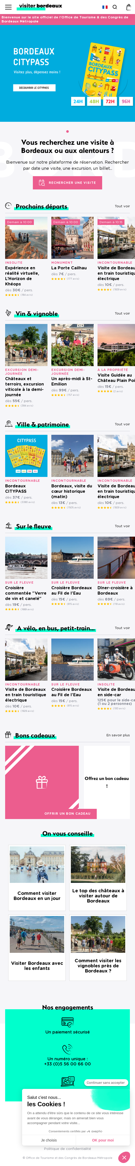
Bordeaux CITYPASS (15, 489)
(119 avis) (119, 604)
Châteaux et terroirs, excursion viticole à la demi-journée (24, 387)
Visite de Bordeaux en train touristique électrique (25, 695)
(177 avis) (73, 279)
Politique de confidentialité (67, 1149)
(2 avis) (118, 391)
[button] (67, 131)
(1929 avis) (120, 289)
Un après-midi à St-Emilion (71, 381)
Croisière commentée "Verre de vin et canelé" (25, 593)
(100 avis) (119, 708)
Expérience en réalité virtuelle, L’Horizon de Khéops (22, 276)
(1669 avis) (27, 609)
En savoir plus (118, 735)
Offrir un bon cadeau (67, 813)
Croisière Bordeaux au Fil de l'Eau (71, 590)
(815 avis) (73, 604)
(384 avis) (27, 405)
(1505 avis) (74, 507)
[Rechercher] (114, 7)
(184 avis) (27, 295)
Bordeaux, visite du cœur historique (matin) (71, 491)
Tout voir (122, 206)
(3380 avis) (28, 502)
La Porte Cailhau (69, 268)
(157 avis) (73, 395)
